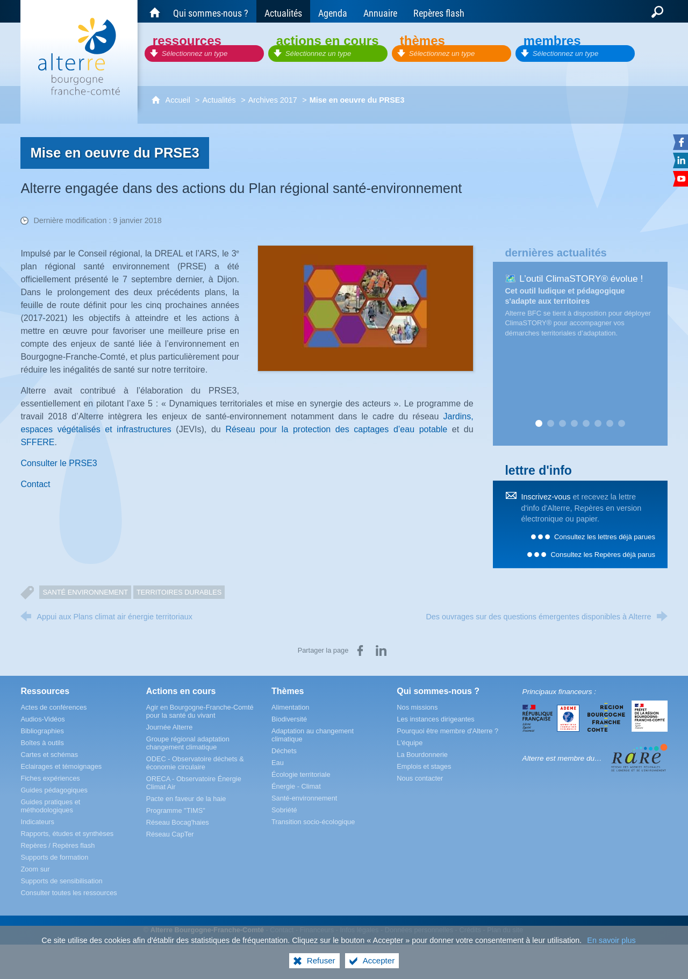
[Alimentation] (290, 707)
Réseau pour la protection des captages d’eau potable (336, 429)
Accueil (179, 100)
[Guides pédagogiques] (54, 790)
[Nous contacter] (420, 778)
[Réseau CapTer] (170, 834)
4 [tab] (574, 423)
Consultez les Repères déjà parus (602, 555)
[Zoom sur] (34, 869)
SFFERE (37, 442)
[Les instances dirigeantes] (435, 719)
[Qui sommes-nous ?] (210, 11)
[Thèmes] (451, 47)
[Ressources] (204, 47)
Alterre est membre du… (562, 758)
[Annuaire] (380, 11)
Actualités (218, 100)
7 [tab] (609, 423)
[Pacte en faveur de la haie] (186, 799)
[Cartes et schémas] (49, 755)
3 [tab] (562, 423)
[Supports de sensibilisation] (61, 881)
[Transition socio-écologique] (313, 822)
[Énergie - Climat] (296, 786)
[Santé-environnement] (304, 798)
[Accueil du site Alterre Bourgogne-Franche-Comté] (155, 11)
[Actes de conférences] (53, 707)
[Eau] (277, 763)
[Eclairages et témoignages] (61, 766)
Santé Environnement (85, 592)
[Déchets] (284, 751)
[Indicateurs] (37, 822)
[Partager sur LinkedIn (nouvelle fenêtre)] (381, 650)
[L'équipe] (409, 743)
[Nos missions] (417, 707)
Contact (35, 484)
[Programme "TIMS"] (175, 810)
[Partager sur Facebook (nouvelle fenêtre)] (360, 650)
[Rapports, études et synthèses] (66, 834)
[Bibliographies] (41, 731)
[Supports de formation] (54, 857)
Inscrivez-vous (545, 496)
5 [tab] (585, 423)
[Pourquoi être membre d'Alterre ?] (447, 731)
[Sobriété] (284, 810)
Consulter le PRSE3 (58, 463)
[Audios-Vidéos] (42, 719)
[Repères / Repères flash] (57, 845)
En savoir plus (611, 940)
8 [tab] (621, 423)
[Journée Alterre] (169, 727)
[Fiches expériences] (50, 778)
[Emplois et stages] (424, 766)
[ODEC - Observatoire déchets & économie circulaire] (195, 763)
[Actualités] (283, 11)
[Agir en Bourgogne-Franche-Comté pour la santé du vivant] (200, 711)
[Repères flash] (438, 11)
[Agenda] (332, 11)
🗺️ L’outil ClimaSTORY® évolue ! (574, 278)
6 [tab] (597, 423)
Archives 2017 (272, 100)
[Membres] (575, 47)
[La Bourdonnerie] (422, 755)
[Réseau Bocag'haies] (177, 822)
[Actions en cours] (328, 47)
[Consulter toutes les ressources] (68, 893)
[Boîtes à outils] (41, 743)
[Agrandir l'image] (365, 307)
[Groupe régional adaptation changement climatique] (188, 743)
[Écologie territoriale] (301, 774)
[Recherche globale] (657, 11)
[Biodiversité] (289, 719)
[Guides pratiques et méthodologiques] (50, 806)
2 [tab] (550, 423)
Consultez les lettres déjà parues (604, 537)
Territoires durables (179, 592)
